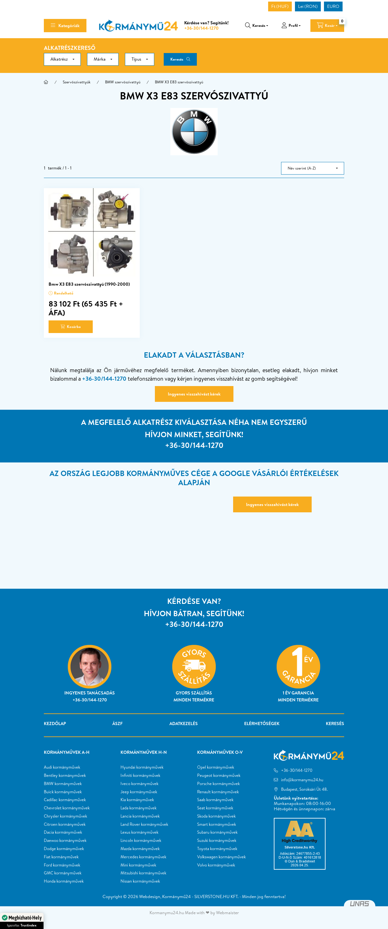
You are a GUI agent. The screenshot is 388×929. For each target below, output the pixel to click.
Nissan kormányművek (140, 881)
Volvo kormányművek (216, 865)
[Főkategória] (46, 82)
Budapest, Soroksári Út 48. (304, 789)
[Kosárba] (71, 326)
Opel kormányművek (215, 767)
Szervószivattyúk (77, 82)
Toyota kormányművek (217, 848)
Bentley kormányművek (65, 775)
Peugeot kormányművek (218, 775)
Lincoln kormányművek (141, 840)
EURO (333, 6)
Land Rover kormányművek (144, 824)
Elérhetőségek (261, 723)
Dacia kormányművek (63, 832)
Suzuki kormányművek (216, 840)
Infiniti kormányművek (140, 775)
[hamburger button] (65, 25)
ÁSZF (117, 723)
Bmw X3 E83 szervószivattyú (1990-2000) (89, 284)
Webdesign (149, 896)
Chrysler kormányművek (65, 816)
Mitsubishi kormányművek (143, 873)
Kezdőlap (55, 723)
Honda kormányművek (64, 881)
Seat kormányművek (215, 808)
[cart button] (327, 25)
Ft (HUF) (280, 6)
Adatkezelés (183, 723)
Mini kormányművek (138, 865)
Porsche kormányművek (218, 783)
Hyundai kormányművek (142, 767)
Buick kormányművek (63, 792)
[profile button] (291, 25)
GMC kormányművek (62, 873)
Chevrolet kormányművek (67, 808)
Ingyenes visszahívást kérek (194, 394)
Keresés (176, 59)
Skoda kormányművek (216, 816)
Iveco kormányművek (139, 783)
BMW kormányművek (63, 783)
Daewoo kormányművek (65, 840)
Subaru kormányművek (217, 832)
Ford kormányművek (62, 865)
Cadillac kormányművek (65, 799)
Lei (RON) (308, 6)
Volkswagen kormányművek (221, 857)
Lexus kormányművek (139, 832)
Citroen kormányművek (64, 824)
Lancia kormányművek (140, 816)
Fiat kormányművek (61, 857)
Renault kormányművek (218, 792)
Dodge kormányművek (64, 848)
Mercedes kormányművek (143, 857)
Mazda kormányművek (140, 848)
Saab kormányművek (215, 799)
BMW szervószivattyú (122, 82)
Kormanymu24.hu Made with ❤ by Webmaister (194, 912)
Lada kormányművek (138, 808)
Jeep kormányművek (139, 792)
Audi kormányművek (62, 767)
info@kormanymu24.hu (302, 780)
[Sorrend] (312, 168)
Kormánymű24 (176, 896)
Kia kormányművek (137, 799)
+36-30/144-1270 (201, 28)
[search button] (256, 25)
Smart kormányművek (216, 824)
